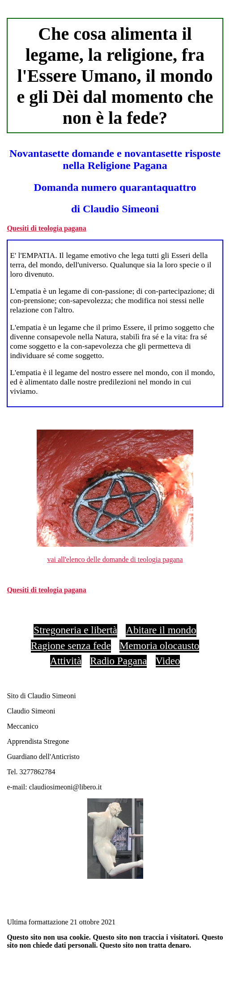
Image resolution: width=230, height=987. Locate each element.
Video (168, 660)
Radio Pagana (118, 660)
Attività (65, 660)
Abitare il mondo (161, 630)
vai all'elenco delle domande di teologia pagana (115, 559)
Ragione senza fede (71, 645)
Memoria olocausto (159, 645)
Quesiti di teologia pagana (46, 228)
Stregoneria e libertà (75, 630)
